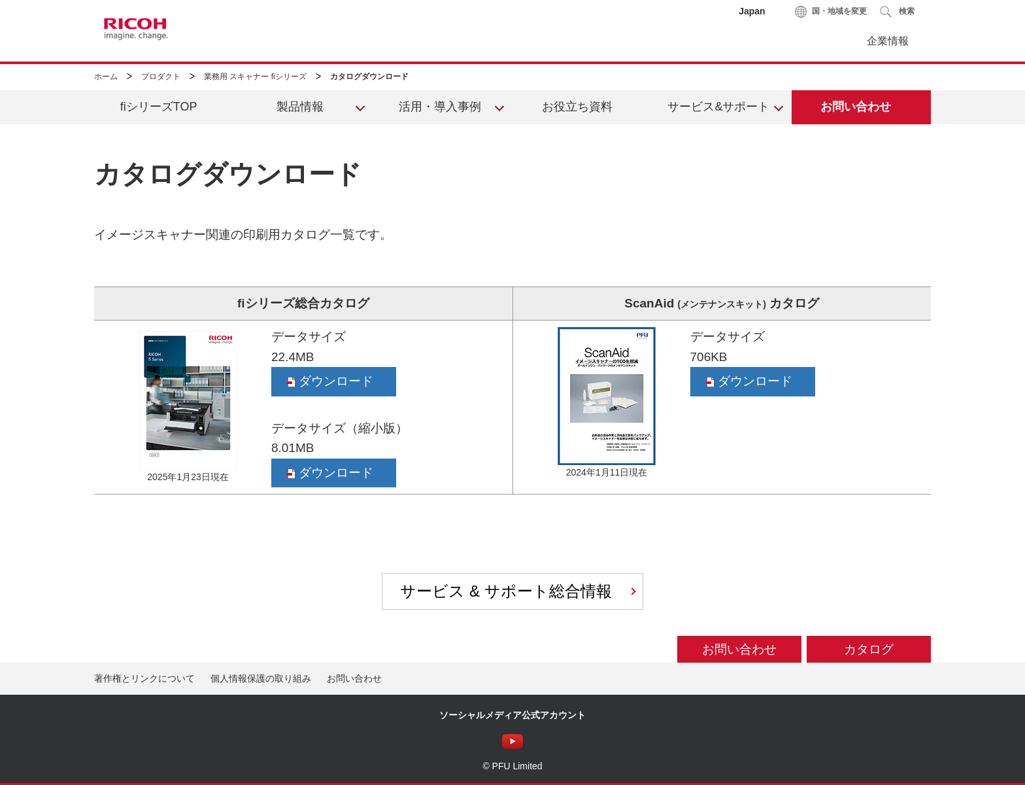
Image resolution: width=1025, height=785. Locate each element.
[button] (897, 11)
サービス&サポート (718, 106)
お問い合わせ (855, 106)
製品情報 (300, 106)
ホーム (106, 76)
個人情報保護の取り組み (260, 678)
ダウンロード (329, 381)
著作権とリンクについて (144, 678)
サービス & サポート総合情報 (505, 591)
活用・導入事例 (440, 106)
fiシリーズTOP (158, 106)
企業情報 (888, 40)
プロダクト (160, 76)
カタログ (869, 649)
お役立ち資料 (577, 106)
